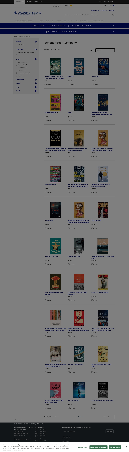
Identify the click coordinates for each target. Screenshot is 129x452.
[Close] (126, 447)
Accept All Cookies (115, 447)
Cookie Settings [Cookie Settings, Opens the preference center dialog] (82, 447)
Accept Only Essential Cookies (98, 447)
